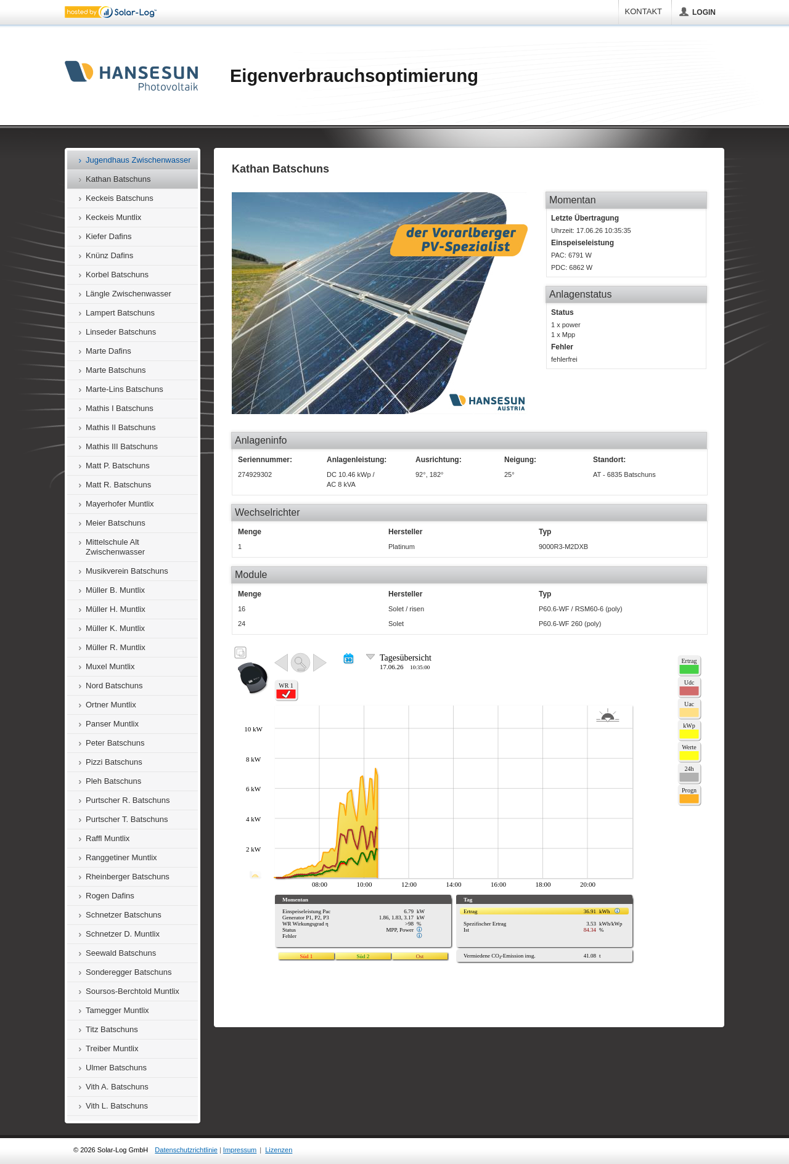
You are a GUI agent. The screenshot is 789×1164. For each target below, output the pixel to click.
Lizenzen (278, 1150)
